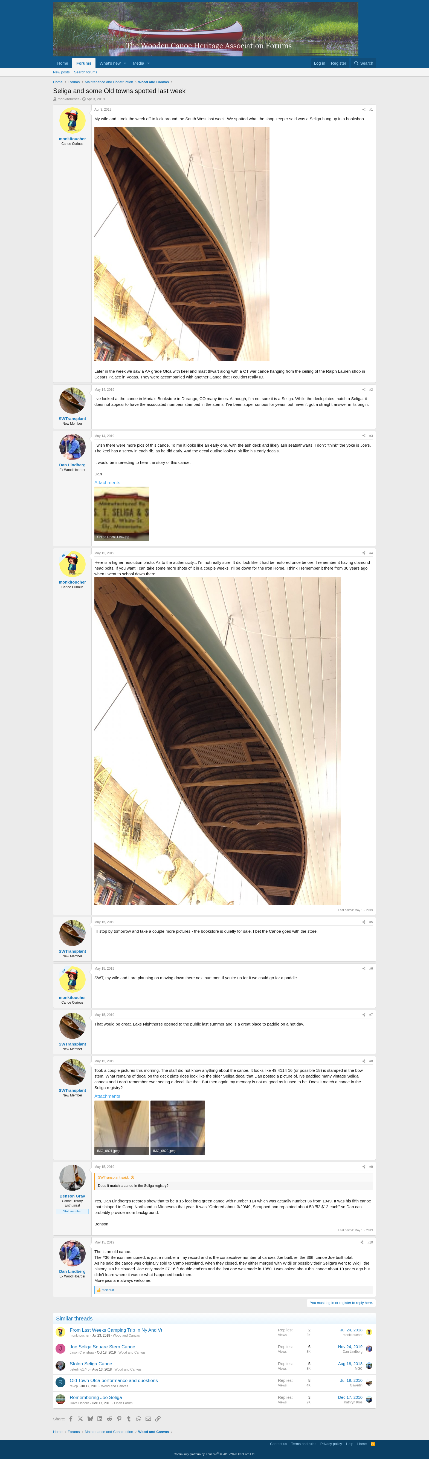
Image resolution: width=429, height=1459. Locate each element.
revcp (74, 1386)
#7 (371, 1015)
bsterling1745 (79, 1369)
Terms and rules (303, 1444)
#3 (371, 436)
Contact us (278, 1444)
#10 (370, 1242)
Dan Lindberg (353, 1352)
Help (349, 1444)
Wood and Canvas (126, 1335)
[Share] (363, 110)
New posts (61, 72)
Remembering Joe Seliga (96, 1397)
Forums (83, 63)
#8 (371, 1061)
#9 (371, 1167)
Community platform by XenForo (214, 1454)
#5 (371, 922)
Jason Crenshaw (82, 1352)
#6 (371, 968)
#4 (371, 553)
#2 (371, 390)
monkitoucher (68, 99)
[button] (125, 63)
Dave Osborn (79, 1403)
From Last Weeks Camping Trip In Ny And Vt (116, 1330)
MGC (359, 1369)
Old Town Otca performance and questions (114, 1380)
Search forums (85, 72)
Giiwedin (356, 1385)
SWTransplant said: (113, 1177)
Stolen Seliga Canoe (91, 1363)
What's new (110, 63)
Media (138, 63)
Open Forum (123, 1403)
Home (62, 63)
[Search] (363, 63)
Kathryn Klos (353, 1402)
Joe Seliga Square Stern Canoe (102, 1346)
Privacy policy (331, 1444)
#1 (371, 109)
